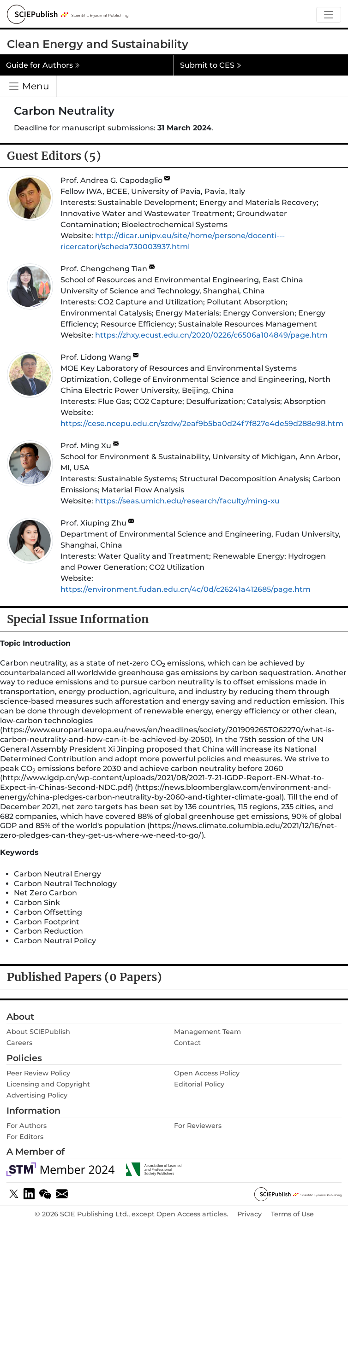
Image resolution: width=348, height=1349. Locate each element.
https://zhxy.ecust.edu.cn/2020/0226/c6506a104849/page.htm (211, 335)
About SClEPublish (38, 1032)
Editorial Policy (199, 1084)
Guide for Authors (43, 65)
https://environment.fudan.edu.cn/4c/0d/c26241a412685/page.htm (185, 589)
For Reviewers (198, 1125)
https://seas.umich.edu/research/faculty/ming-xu (187, 500)
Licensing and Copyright (48, 1084)
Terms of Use (292, 1214)
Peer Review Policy (38, 1073)
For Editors (24, 1137)
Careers (19, 1043)
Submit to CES (210, 65)
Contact (187, 1043)
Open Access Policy (207, 1073)
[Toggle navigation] (328, 15)
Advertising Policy (36, 1095)
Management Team (207, 1032)
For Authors (26, 1125)
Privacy (249, 1214)
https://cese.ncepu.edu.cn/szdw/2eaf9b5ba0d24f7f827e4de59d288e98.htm (201, 423)
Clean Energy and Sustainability (97, 44)
